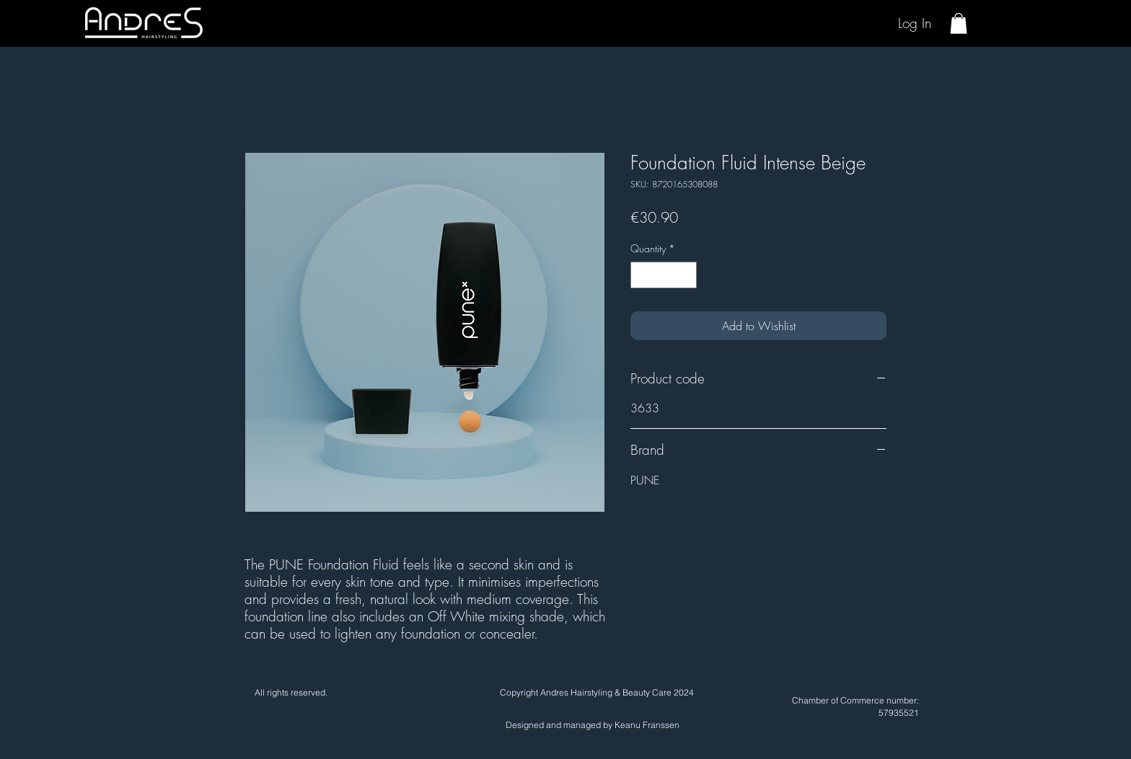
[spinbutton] (664, 275)
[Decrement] (642, 275)
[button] (958, 23)
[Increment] (686, 275)
